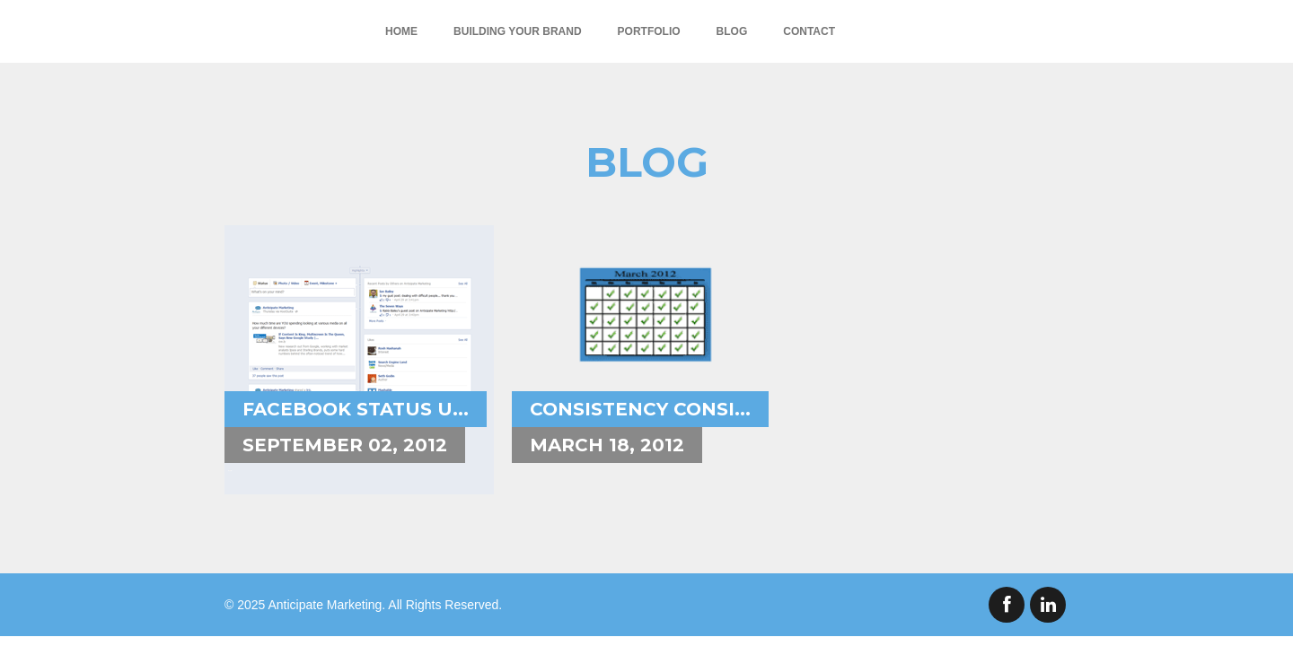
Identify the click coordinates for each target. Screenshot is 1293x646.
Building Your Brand (517, 31)
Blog (732, 31)
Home (401, 31)
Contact (809, 31)
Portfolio (649, 31)
